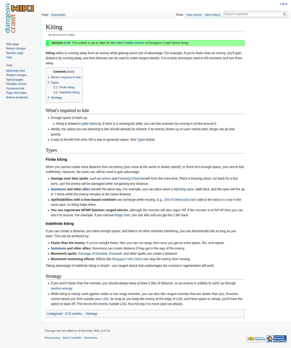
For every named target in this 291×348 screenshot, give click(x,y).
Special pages (14, 79)
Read (179, 14)
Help (9, 57)
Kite (71, 34)
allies (86, 189)
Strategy (91, 313)
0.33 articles (73, 313)
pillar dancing (91, 123)
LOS (105, 299)
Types (141, 139)
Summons (58, 189)
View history (212, 14)
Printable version (16, 84)
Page (45, 14)
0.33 (67, 43)
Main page (12, 44)
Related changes (16, 75)
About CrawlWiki (72, 337)
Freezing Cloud (129, 178)
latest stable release (130, 43)
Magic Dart (122, 215)
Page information (16, 92)
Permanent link (15, 88)
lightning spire (184, 189)
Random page (14, 53)
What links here (15, 70)
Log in (283, 3)
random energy (61, 288)
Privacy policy (52, 337)
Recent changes (16, 48)
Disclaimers (90, 337)
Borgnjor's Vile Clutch (127, 259)
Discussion (58, 14)
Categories (55, 313)
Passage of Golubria (92, 253)
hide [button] (70, 71)
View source (194, 14)
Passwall (115, 253)
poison (106, 178)
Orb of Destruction (177, 199)
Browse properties (17, 97)
